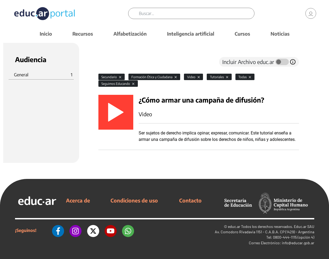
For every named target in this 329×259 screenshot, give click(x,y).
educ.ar (234, 226)
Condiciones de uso (134, 200)
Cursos (242, 34)
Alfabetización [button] (130, 34)
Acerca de (78, 200)
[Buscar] (196, 13)
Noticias (280, 34)
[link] (310, 13)
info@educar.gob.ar (298, 243)
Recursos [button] (82, 34)
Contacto (190, 200)
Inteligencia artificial (190, 34)
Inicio (46, 34)
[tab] (109, 62)
